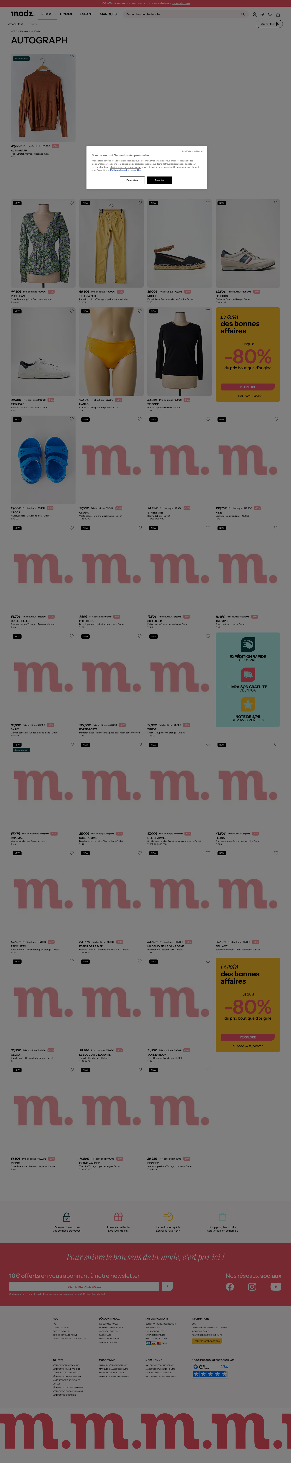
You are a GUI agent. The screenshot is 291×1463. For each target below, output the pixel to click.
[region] (146, 167)
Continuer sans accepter (193, 151)
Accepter (159, 180)
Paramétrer (132, 180)
